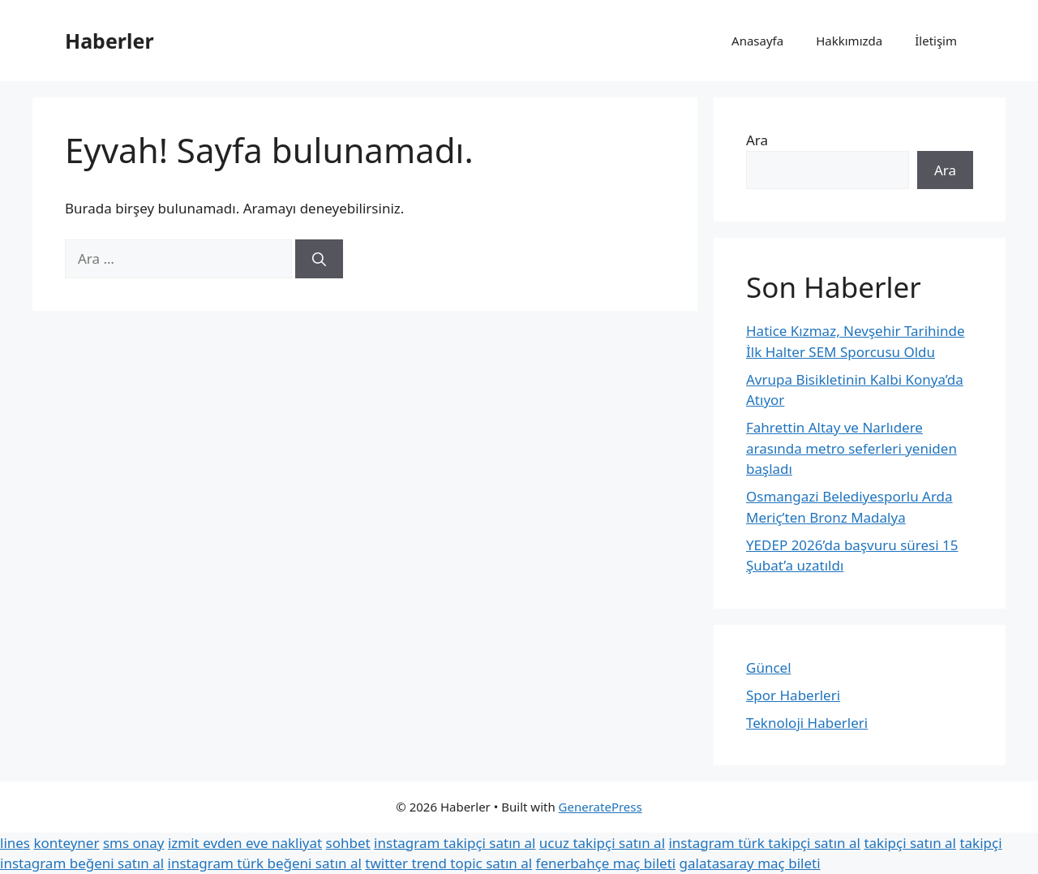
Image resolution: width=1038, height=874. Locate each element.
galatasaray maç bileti (750, 863)
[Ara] (319, 258)
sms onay (134, 842)
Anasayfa (757, 40)
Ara (757, 140)
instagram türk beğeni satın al (265, 863)
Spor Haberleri (793, 695)
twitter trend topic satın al (448, 863)
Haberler (109, 40)
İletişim (936, 40)
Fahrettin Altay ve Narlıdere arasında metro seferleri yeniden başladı (851, 448)
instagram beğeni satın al (82, 863)
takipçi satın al (910, 842)
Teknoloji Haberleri (807, 722)
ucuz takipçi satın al (602, 842)
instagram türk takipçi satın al (764, 842)
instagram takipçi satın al (454, 842)
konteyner (66, 842)
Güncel (768, 667)
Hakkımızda (849, 40)
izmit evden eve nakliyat (245, 842)
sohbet (348, 842)
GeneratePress (600, 807)
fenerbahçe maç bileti (606, 863)
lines (15, 842)
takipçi (980, 842)
